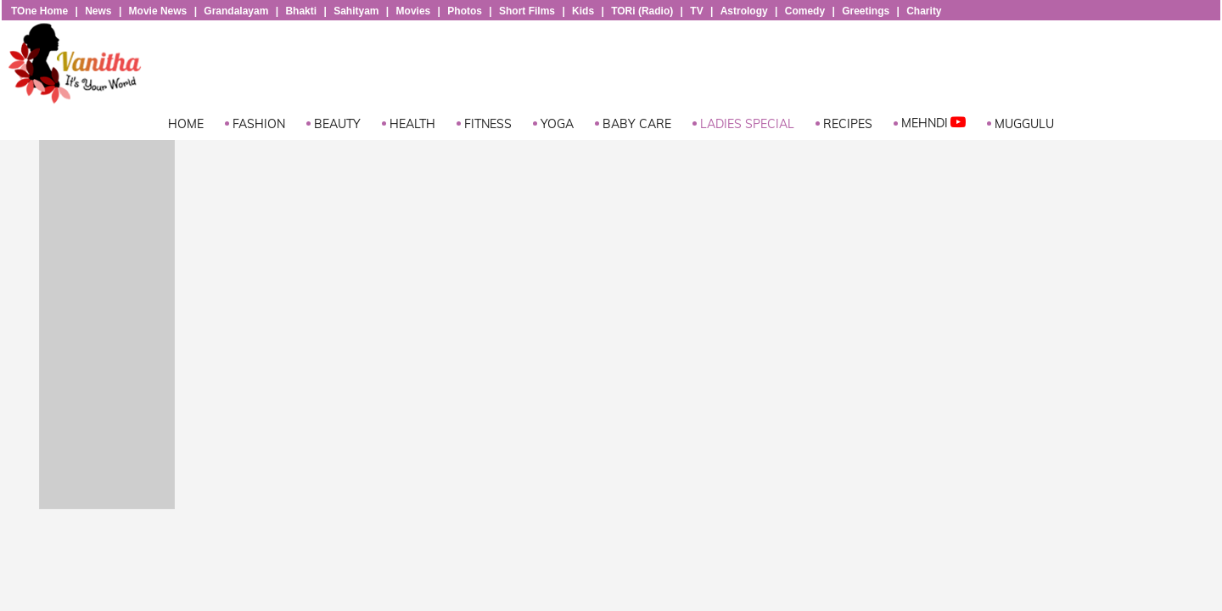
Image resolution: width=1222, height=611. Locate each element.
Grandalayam (236, 11)
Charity (923, 11)
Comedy (805, 11)
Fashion (259, 124)
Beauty (337, 124)
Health (412, 124)
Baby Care (637, 124)
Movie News (158, 11)
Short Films (527, 11)
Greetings (865, 11)
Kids (583, 11)
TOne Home (39, 11)
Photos (464, 11)
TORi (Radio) (642, 11)
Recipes (847, 124)
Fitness (488, 124)
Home (186, 124)
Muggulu (1024, 124)
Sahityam (356, 11)
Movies (413, 11)
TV (696, 11)
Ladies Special (747, 124)
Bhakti (301, 11)
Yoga (557, 124)
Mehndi (933, 123)
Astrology (744, 11)
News (98, 11)
